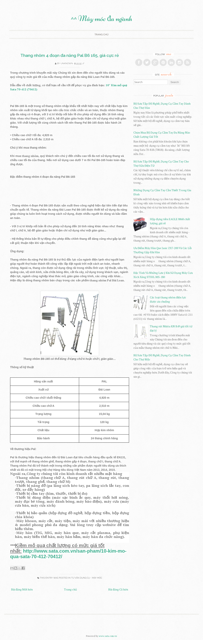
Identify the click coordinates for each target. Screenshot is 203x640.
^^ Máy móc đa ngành (101, 18)
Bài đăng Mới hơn (22, 589)
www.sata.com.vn (108, 635)
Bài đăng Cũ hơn (118, 589)
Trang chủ (101, 34)
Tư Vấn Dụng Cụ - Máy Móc (86, 578)
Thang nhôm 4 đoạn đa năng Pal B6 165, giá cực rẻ (69, 55)
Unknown (66, 63)
